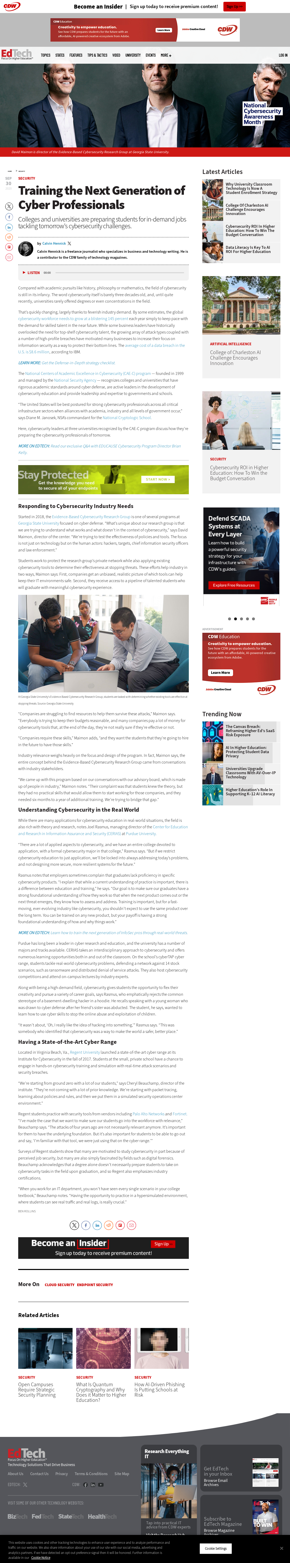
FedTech (43, 1516)
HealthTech (102, 1516)
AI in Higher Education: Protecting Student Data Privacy (247, 752)
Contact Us (39, 1473)
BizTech (17, 1516)
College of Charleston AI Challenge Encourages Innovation (247, 209)
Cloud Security (59, 1284)
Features (75, 55)
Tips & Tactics (97, 55)
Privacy (61, 1473)
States (59, 55)
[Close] (281, 1548)
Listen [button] (34, 273)
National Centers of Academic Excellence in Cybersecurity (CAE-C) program (88, 373)
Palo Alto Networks (148, 1114)
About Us (15, 1473)
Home (10, 171)
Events (151, 55)
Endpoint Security (95, 1284)
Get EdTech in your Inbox (218, 1472)
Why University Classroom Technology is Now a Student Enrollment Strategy (251, 188)
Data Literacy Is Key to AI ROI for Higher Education (248, 249)
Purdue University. (141, 833)
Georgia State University (38, 523)
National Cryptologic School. (127, 417)
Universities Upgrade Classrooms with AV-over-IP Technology (251, 773)
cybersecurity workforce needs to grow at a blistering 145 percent (73, 318)
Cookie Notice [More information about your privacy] (40, 1557)
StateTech (70, 1516)
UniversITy (132, 55)
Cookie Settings (216, 1548)
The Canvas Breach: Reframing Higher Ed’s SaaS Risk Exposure (250, 731)
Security (21, 171)
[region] (145, 1549)
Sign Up (232, 6)
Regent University (85, 1052)
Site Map (121, 1473)
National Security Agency (75, 380)
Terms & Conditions (91, 1473)
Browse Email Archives (216, 1483)
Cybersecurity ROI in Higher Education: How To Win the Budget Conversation (250, 230)
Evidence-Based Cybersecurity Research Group (91, 516)
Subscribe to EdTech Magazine (223, 1521)
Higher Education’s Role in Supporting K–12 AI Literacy (250, 792)
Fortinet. (180, 1114)
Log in (283, 55)
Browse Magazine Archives (219, 1533)
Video (116, 55)
